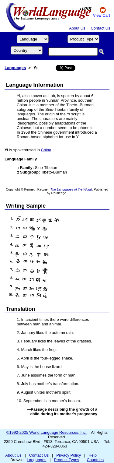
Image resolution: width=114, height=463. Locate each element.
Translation (20, 309)
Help (92, 455)
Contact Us (100, 28)
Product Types (66, 460)
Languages (15, 67)
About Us (77, 28)
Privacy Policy (68, 455)
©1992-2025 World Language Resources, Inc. (46, 432)
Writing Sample (26, 206)
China (46, 150)
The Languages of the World (71, 189)
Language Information (35, 85)
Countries (95, 460)
